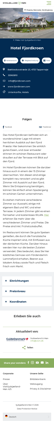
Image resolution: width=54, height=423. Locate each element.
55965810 (12, 75)
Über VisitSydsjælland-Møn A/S (12, 387)
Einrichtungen (17, 280)
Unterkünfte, (15, 92)
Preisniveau (15, 291)
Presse (6, 379)
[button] (40, 3)
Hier (46, 215)
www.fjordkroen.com (19, 86)
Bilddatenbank (38, 379)
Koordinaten (15, 301)
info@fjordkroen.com (19, 81)
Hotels (25, 92)
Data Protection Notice (27, 409)
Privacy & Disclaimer (40, 388)
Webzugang (36, 384)
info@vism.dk (36, 341)
